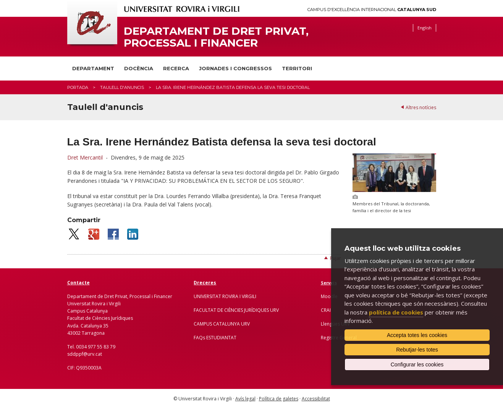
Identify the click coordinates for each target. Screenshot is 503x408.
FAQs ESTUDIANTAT (215, 337)
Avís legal (245, 398)
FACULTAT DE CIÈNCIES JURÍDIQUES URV (236, 310)
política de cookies (396, 312)
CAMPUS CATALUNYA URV (222, 324)
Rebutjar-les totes (417, 350)
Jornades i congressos (235, 68)
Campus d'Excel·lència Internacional (371, 10)
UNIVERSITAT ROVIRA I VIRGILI (225, 296)
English (424, 28)
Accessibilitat (316, 398)
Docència (138, 68)
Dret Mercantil (85, 157)
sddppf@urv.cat (84, 354)
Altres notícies (421, 107)
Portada (77, 87)
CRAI (326, 310)
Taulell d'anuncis (122, 87)
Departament (93, 68)
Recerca (176, 68)
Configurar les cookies (417, 364)
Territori (297, 68)
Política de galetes (278, 398)
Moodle (329, 296)
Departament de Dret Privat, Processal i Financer (216, 37)
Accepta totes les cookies (417, 335)
